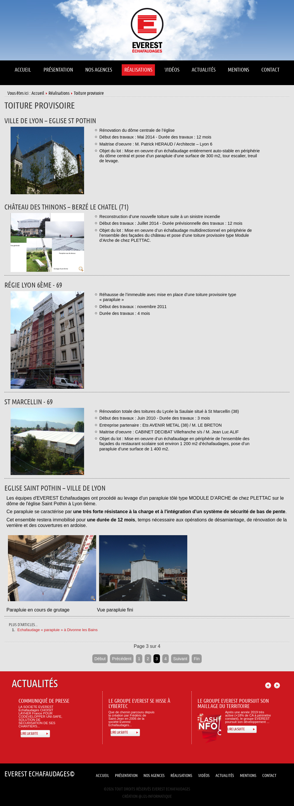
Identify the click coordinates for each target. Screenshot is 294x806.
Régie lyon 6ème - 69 (33, 285)
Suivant (180, 658)
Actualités (225, 775)
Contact (269, 775)
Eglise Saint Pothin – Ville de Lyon (55, 488)
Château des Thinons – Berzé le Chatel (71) (66, 207)
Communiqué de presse (44, 701)
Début (100, 658)
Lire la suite (29, 734)
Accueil (37, 93)
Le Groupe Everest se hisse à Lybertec (139, 703)
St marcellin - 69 (28, 402)
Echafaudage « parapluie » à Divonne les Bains (57, 630)
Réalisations (59, 93)
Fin (197, 658)
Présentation (126, 775)
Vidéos (204, 775)
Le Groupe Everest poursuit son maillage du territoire (233, 703)
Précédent (121, 658)
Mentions (248, 775)
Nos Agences (154, 775)
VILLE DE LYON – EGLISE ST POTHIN (50, 121)
